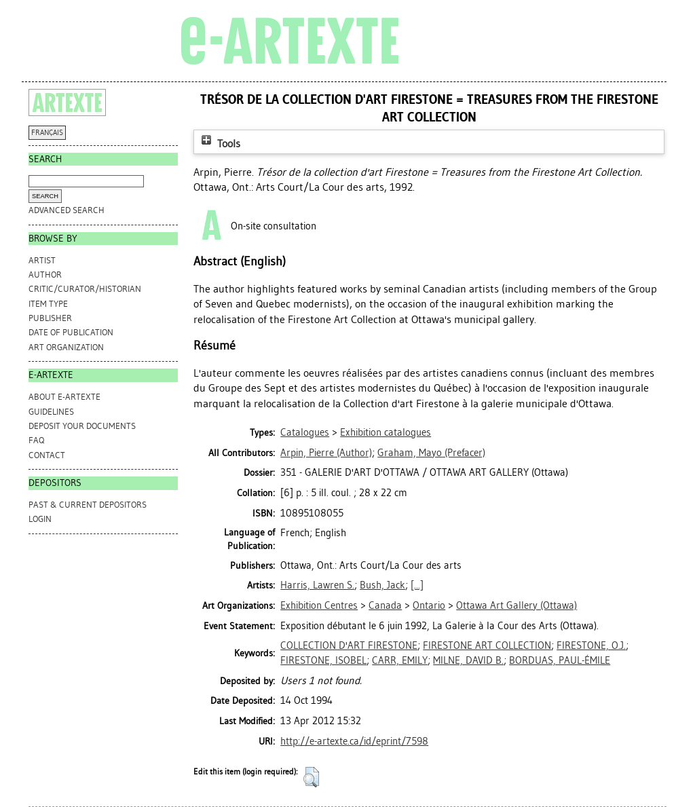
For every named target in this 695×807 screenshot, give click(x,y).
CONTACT (47, 455)
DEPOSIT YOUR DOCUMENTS (82, 426)
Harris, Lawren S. (317, 585)
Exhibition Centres (319, 605)
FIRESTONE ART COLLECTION (487, 645)
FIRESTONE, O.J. (591, 645)
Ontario (429, 605)
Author (45, 274)
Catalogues (304, 432)
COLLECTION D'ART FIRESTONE (348, 645)
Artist (42, 260)
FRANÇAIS (47, 132)
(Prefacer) (431, 453)
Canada (385, 605)
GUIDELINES (51, 412)
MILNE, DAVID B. (468, 660)
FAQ (36, 440)
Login (40, 519)
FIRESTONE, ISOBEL (323, 660)
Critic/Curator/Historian (85, 289)
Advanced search (67, 210)
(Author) (326, 453)
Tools (219, 143)
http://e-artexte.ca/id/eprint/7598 (354, 741)
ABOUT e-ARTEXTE (64, 397)
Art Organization (66, 347)
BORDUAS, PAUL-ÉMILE (559, 660)
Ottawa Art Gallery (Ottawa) (516, 605)
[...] (417, 585)
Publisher (50, 318)
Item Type (48, 304)
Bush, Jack (382, 585)
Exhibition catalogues (385, 432)
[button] (311, 777)
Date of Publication (71, 332)
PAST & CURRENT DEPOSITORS (88, 505)
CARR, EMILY (400, 660)
